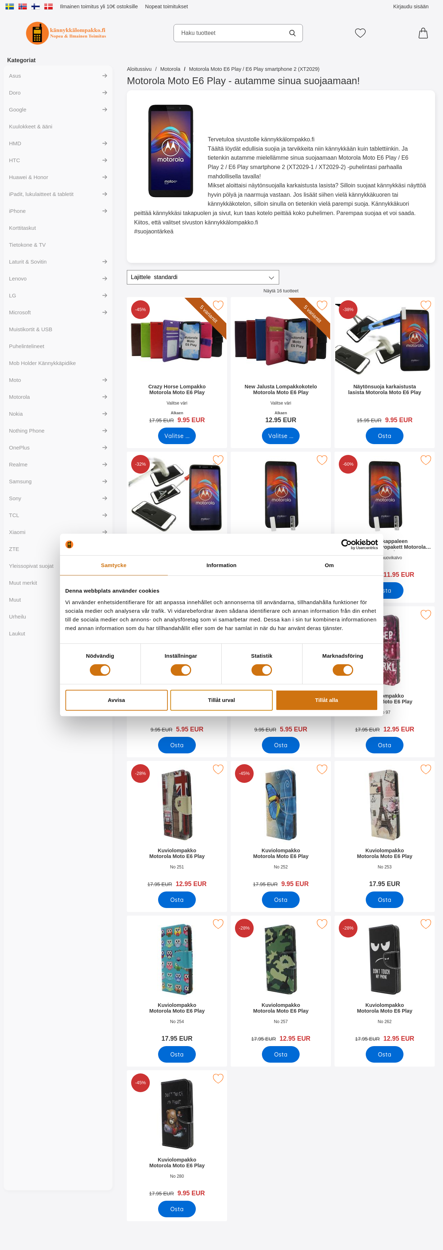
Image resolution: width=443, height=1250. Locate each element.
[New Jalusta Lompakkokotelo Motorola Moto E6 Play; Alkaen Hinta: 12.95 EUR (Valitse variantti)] (280, 363)
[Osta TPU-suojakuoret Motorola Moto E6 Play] (281, 745)
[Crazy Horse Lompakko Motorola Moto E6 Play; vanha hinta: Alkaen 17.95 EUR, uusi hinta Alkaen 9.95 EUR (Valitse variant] (177, 363)
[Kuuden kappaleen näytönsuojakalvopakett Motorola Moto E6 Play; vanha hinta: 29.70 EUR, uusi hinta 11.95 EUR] (385, 517)
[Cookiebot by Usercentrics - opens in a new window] (346, 544)
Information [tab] (222, 565)
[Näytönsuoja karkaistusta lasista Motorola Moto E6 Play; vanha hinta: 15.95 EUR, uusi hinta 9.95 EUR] (385, 363)
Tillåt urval (221, 700)
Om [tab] (329, 565)
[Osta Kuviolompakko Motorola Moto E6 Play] (385, 745)
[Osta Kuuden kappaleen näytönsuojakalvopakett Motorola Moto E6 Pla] (385, 590)
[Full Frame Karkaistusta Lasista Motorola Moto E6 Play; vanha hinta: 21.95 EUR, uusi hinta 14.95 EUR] (177, 517)
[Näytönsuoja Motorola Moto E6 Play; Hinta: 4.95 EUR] (280, 517)
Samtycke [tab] (113, 565)
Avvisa (116, 700)
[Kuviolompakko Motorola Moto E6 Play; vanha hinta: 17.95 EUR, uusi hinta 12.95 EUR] (385, 672)
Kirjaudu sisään (411, 6)
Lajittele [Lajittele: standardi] (154, 277)
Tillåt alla (326, 700)
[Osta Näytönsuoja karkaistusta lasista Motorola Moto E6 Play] (385, 436)
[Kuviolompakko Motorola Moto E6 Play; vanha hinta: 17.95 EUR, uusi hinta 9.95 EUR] (280, 826)
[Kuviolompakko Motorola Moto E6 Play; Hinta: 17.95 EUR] (385, 826)
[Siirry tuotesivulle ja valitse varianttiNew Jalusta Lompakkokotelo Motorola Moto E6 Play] (281, 436)
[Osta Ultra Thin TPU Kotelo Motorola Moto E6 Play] (177, 745)
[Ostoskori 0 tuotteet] (425, 33)
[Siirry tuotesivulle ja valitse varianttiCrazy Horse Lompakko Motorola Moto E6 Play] (177, 436)
